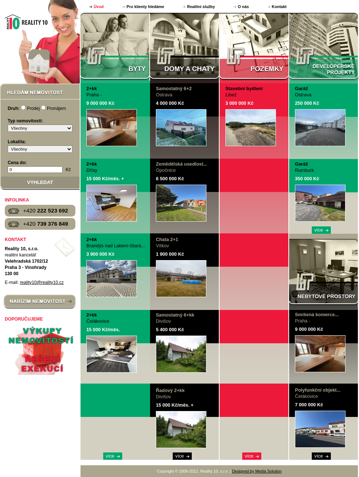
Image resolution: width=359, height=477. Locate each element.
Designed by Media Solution (256, 471)
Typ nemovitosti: (25, 120)
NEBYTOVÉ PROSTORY (323, 273)
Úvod (99, 6)
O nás (243, 6)
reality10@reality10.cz (42, 282)
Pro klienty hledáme (145, 6)
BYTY (115, 47)
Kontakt (279, 6)
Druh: (13, 108)
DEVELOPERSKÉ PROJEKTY (324, 47)
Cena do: (17, 162)
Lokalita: (17, 141)
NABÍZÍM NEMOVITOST (40, 302)
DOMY (185, 47)
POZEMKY (254, 47)
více (110, 456)
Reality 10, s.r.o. (25, 21)
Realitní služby (201, 6)
